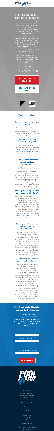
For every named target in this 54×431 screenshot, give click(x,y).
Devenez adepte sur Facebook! (28, 427)
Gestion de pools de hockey (27, 393)
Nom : (27, 332)
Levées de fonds (27, 414)
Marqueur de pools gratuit (27, 397)
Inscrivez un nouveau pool (27, 89)
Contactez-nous (29, 429)
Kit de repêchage (27, 400)
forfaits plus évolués (28, 151)
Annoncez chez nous (27, 412)
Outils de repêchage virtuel (27, 402)
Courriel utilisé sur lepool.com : (27, 338)
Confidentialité (27, 417)
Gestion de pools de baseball (27, 395)
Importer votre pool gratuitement (27, 79)
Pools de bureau (27, 415)
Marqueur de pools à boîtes (27, 399)
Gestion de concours (27, 410)
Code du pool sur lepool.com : (26, 350)
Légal (27, 419)
